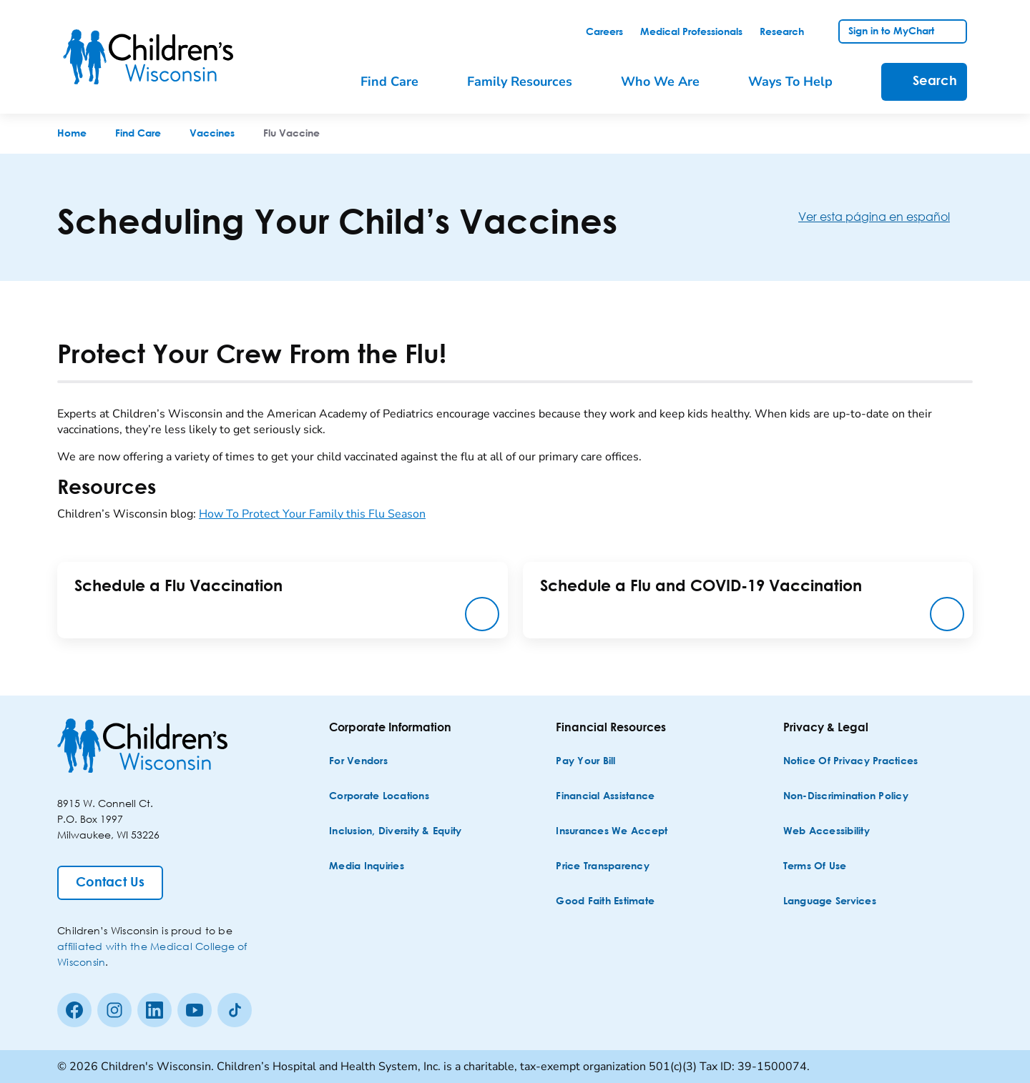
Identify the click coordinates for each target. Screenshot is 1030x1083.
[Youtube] (194, 1010)
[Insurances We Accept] (611, 831)
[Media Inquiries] (366, 866)
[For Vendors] (358, 761)
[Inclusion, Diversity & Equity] (395, 831)
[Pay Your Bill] (585, 761)
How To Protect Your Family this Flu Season (312, 514)
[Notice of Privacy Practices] (850, 761)
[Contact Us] (110, 883)
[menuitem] (399, 81)
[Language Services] (829, 901)
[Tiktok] (234, 1010)
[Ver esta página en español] (885, 216)
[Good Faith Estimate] (605, 901)
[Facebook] (74, 1010)
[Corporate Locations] (379, 796)
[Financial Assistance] (605, 796)
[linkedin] (154, 1010)
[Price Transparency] (602, 866)
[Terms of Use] (815, 866)
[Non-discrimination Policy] (845, 796)
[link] (604, 32)
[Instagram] (114, 1010)
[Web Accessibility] (826, 831)
